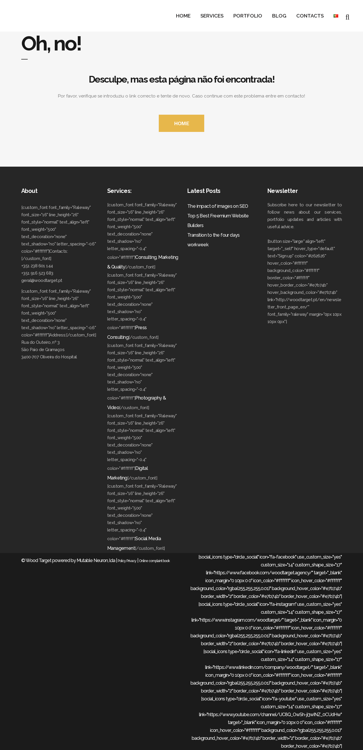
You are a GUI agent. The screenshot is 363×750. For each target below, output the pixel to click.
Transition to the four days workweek (213, 239)
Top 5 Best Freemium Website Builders (218, 220)
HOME (181, 123)
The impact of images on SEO (217, 206)
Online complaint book (154, 561)
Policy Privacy (127, 561)
